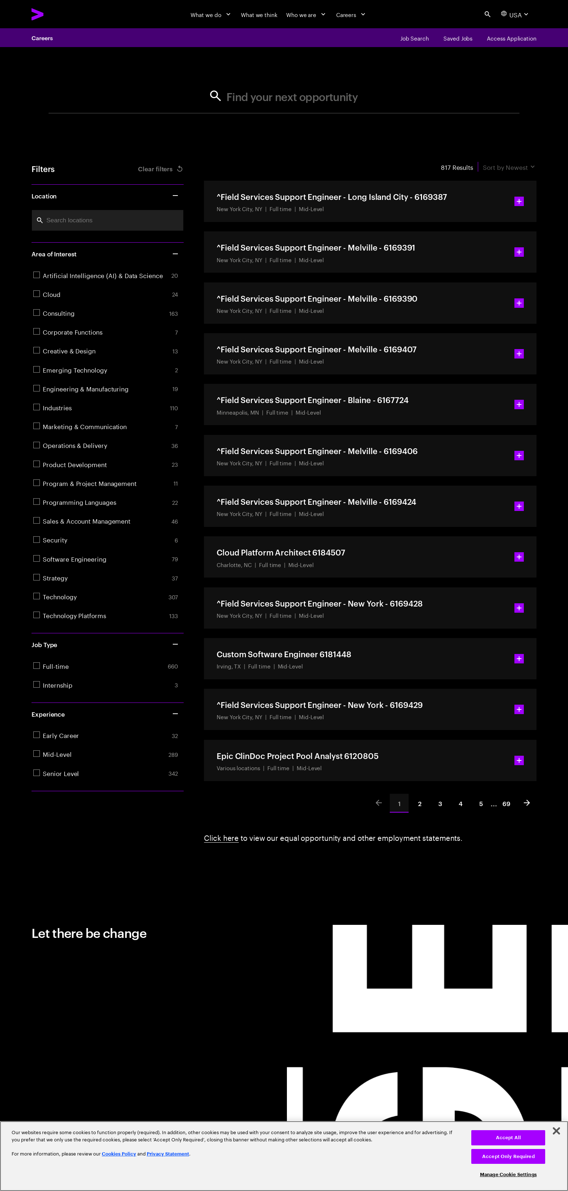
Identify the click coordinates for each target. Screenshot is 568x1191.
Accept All (508, 1137)
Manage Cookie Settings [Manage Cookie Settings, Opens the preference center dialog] (508, 1174)
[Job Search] (414, 37)
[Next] (527, 803)
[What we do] (211, 14)
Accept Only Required (508, 1156)
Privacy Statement (168, 1154)
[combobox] (107, 220)
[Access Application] (512, 37)
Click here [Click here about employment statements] (221, 837)
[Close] (556, 1131)
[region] (284, 1156)
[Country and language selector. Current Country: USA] (516, 14)
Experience (105, 713)
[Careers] (351, 14)
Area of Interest (105, 253)
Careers (42, 38)
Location (105, 195)
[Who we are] (306, 14)
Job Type (105, 644)
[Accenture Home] (56, 14)
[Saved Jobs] (458, 37)
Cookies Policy (119, 1154)
